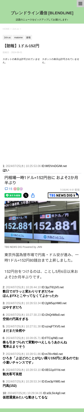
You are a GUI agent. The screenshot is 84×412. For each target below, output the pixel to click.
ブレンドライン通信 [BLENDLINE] (42, 13)
